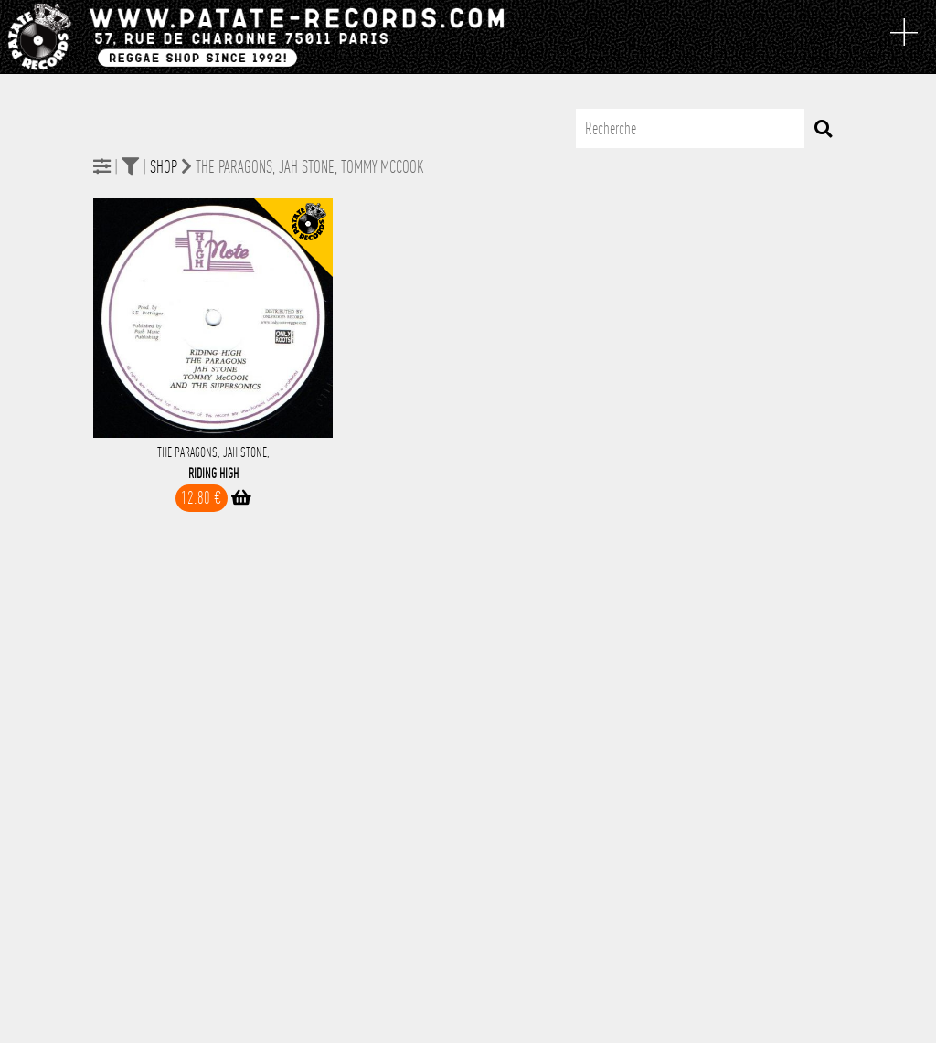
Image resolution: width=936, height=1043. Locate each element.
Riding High (213, 473)
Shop (163, 166)
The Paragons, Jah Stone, (213, 452)
